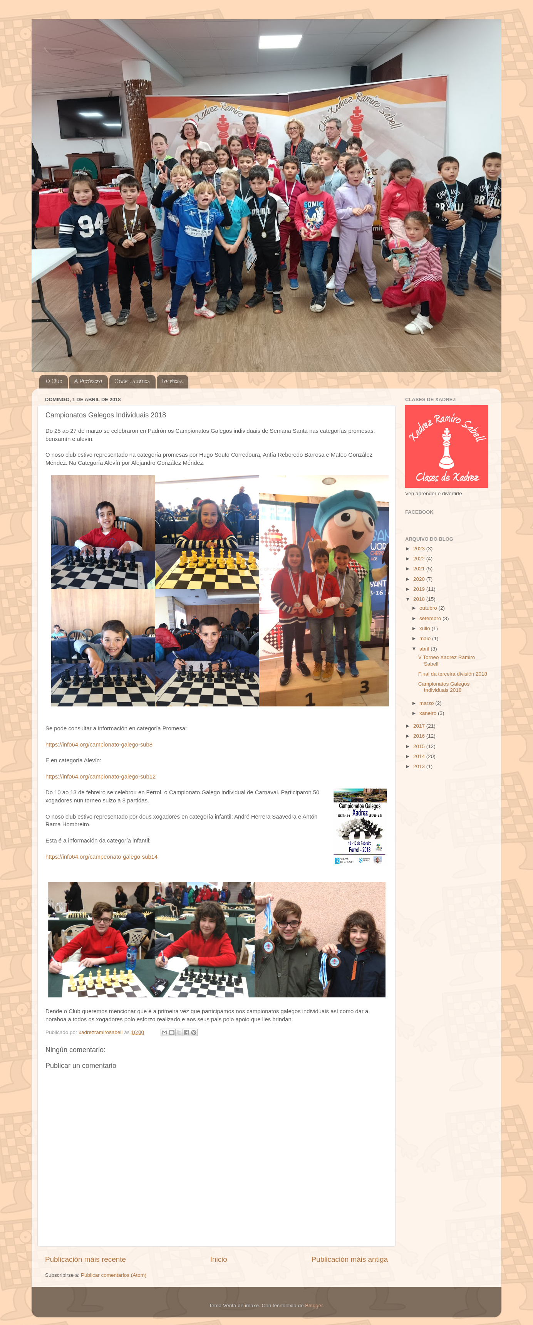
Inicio (218, 1259)
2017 (419, 726)
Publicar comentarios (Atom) (113, 1275)
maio (425, 638)
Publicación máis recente (85, 1259)
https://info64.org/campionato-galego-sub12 (100, 776)
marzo (427, 703)
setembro (430, 618)
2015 (419, 746)
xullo (425, 628)
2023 (419, 549)
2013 (419, 766)
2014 (419, 756)
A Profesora (88, 382)
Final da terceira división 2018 (452, 674)
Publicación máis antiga (350, 1259)
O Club (54, 382)
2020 (419, 579)
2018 (419, 599)
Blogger (314, 1305)
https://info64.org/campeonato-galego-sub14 (101, 857)
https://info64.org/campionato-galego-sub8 (99, 745)
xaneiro (428, 713)
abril (425, 649)
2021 (419, 569)
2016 (419, 736)
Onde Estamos (132, 382)
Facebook (172, 382)
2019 (419, 589)
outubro (429, 608)
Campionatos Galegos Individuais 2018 (444, 687)
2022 (419, 559)
